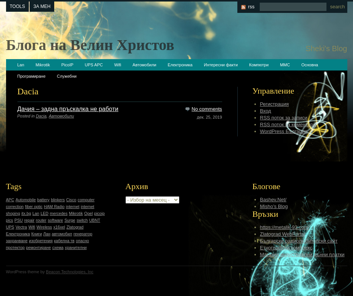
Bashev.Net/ (273, 199)
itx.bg (26, 213)
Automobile (26, 199)
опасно (82, 240)
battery (43, 199)
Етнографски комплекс (286, 248)
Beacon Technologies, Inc (69, 271)
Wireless (44, 227)
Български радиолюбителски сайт (299, 241)
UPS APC (94, 65)
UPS (10, 227)
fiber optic (33, 206)
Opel (88, 213)
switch (82, 220)
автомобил (62, 234)
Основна (309, 65)
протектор (15, 247)
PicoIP (67, 65)
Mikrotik (43, 65)
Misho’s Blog (274, 206)
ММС (285, 65)
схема (58, 247)
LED (45, 213)
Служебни (67, 76)
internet (73, 206)
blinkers (58, 199)
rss (251, 6)
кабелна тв (64, 240)
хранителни (75, 247)
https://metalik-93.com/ (285, 227)
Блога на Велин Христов (90, 44)
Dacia (41, 116)
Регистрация (274, 104)
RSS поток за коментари (288, 124)
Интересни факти (221, 65)
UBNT (94, 220)
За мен (41, 6)
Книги (36, 234)
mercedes (58, 213)
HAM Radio (54, 206)
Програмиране (31, 76)
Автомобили (145, 65)
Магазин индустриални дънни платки (302, 254)
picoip (99, 213)
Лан (46, 234)
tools (17, 6)
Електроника (180, 65)
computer (86, 199)
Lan (20, 65)
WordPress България (284, 131)
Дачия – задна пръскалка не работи (68, 109)
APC (10, 199)
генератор (83, 234)
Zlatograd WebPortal (282, 234)
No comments (206, 109)
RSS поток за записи (284, 118)
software (55, 220)
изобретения (41, 240)
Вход (265, 111)
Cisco (71, 199)
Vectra (21, 227)
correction (15, 206)
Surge (69, 220)
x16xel (59, 227)
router (41, 220)
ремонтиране (38, 247)
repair (29, 220)
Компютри (258, 65)
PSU (18, 220)
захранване (17, 240)
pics (9, 220)
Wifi (117, 65)
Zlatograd (74, 227)
